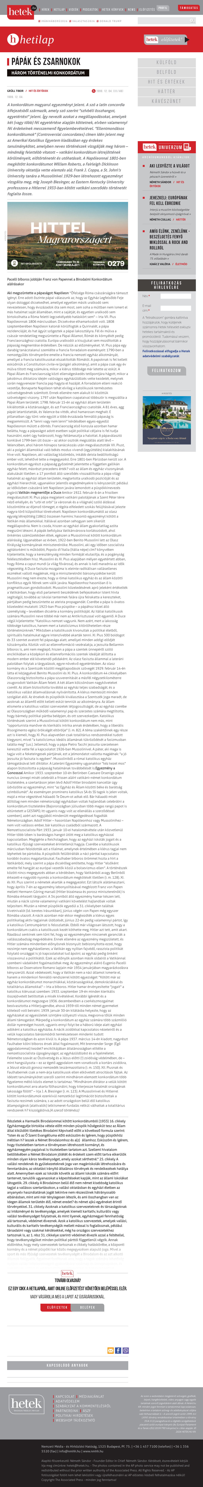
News (131, 9)
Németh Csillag (160, 219)
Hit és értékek (38, 90)
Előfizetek (57, 1308)
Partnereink (67, 1411)
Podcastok (90, 9)
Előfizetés (147, 9)
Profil (163, 8)
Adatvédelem (68, 1401)
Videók (74, 9)
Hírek (46, 9)
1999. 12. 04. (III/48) (108, 91)
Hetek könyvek (113, 9)
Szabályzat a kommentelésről (83, 1406)
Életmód (181, 264)
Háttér (181, 219)
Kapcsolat (65, 1397)
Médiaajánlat (91, 1397)
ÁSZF (87, 1411)
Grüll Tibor (15, 90)
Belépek (87, 1308)
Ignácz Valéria (160, 264)
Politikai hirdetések (74, 1416)
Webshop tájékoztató (75, 1420)
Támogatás (189, 8)
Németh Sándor (160, 182)
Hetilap (59, 9)
